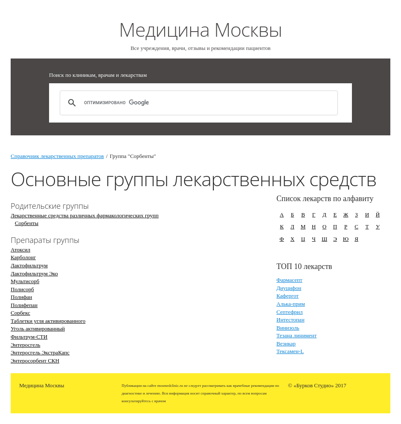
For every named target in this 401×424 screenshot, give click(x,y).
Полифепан (24, 305)
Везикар (286, 343)
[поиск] (197, 103)
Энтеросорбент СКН (35, 360)
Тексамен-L (290, 351)
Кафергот (287, 295)
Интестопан (290, 319)
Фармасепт (289, 280)
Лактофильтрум (29, 265)
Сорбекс (20, 313)
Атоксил (20, 249)
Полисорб (22, 289)
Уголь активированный (38, 328)
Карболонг (23, 257)
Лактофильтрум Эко (34, 273)
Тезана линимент (296, 335)
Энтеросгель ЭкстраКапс (40, 352)
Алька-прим (290, 304)
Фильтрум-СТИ (29, 336)
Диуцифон (288, 288)
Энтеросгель (25, 345)
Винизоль (287, 328)
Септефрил (289, 312)
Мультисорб (25, 281)
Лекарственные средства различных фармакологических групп (85, 215)
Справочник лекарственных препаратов (57, 156)
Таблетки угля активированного (48, 321)
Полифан (21, 297)
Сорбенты (26, 223)
